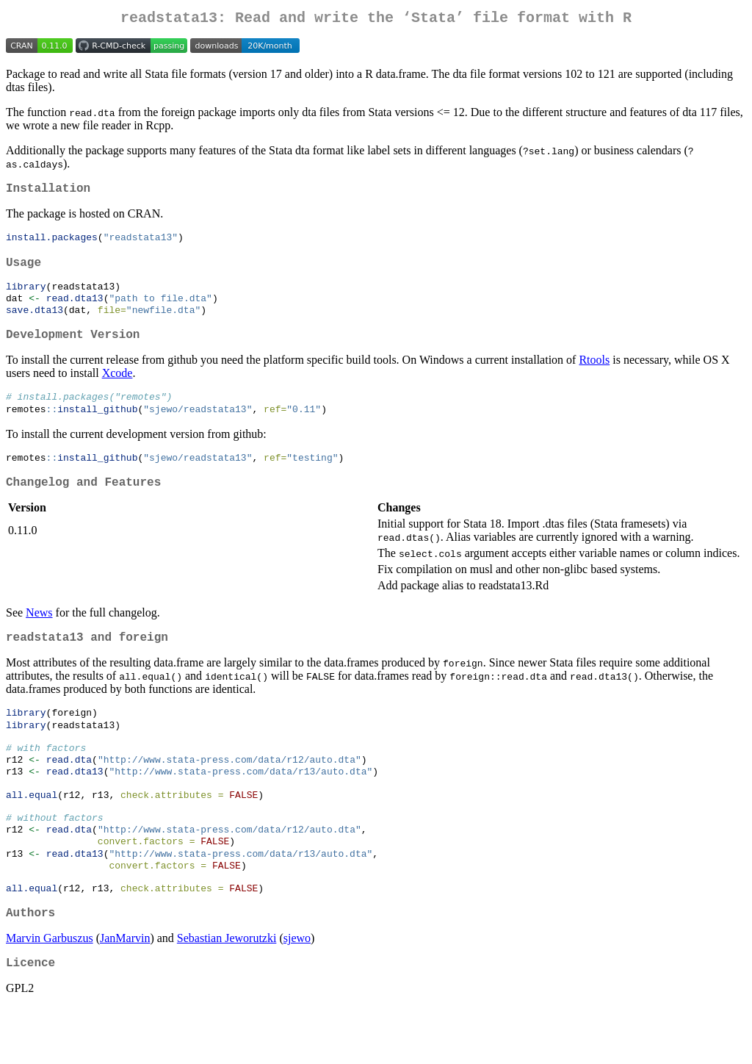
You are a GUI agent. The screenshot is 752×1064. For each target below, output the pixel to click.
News (39, 636)
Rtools (594, 376)
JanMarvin (125, 992)
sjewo (297, 992)
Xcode (117, 390)
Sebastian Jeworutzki (227, 992)
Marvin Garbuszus (49, 992)
